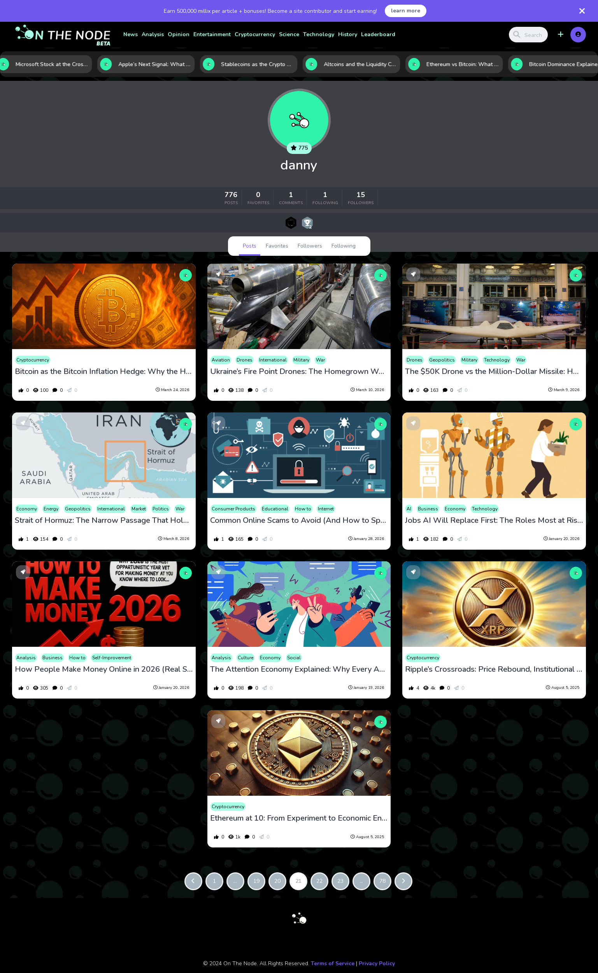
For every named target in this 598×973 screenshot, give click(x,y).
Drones (245, 360)
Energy (51, 509)
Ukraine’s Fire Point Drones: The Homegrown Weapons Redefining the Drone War (299, 371)
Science (289, 34)
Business (428, 509)
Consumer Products (233, 509)
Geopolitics (442, 360)
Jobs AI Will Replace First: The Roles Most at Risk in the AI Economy (494, 520)
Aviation (221, 360)
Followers (310, 246)
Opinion (178, 34)
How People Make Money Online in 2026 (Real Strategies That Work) (104, 669)
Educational (275, 509)
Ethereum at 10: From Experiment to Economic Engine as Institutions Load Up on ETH (299, 818)
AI (409, 509)
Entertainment (212, 34)
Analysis (153, 34)
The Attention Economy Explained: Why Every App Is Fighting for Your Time (299, 669)
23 (340, 881)
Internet (326, 509)
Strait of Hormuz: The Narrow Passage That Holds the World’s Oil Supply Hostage (104, 520)
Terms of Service (332, 963)
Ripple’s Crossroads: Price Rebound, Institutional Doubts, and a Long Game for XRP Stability (494, 669)
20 (277, 881)
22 (319, 881)
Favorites (277, 246)
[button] (560, 34)
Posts (249, 246)
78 (382, 881)
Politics (161, 509)
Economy (26, 509)
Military (301, 360)
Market (139, 509)
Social (294, 658)
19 (256, 881)
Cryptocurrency (255, 34)
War (320, 360)
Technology (318, 34)
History (347, 34)
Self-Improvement (111, 658)
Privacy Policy (377, 963)
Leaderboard (378, 34)
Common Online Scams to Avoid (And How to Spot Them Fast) (299, 520)
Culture (245, 658)
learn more (405, 10)
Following (343, 246)
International (273, 360)
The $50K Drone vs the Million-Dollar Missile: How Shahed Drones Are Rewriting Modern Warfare (494, 371)
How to (303, 509)
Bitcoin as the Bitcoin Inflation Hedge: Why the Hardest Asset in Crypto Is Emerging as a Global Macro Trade (104, 371)
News (130, 34)
